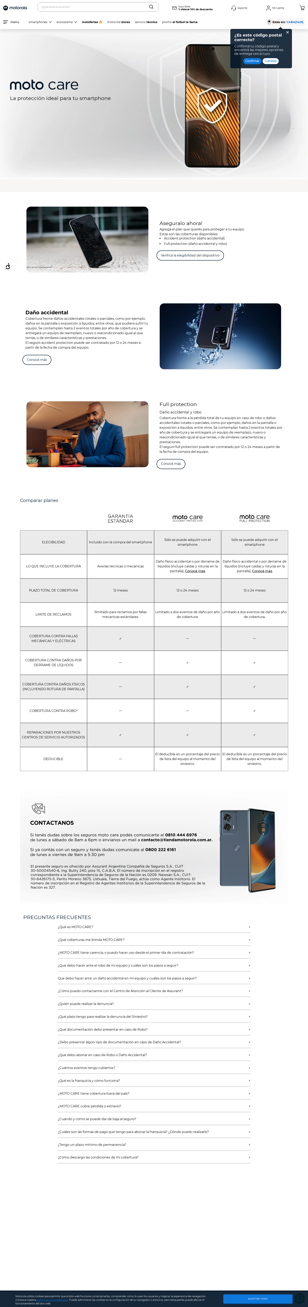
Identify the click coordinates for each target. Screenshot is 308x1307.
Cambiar (271, 61)
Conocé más (195, 571)
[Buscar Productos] (152, 6)
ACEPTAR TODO (258, 1299)
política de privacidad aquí (52, 1299)
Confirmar (252, 61)
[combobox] (98, 6)
